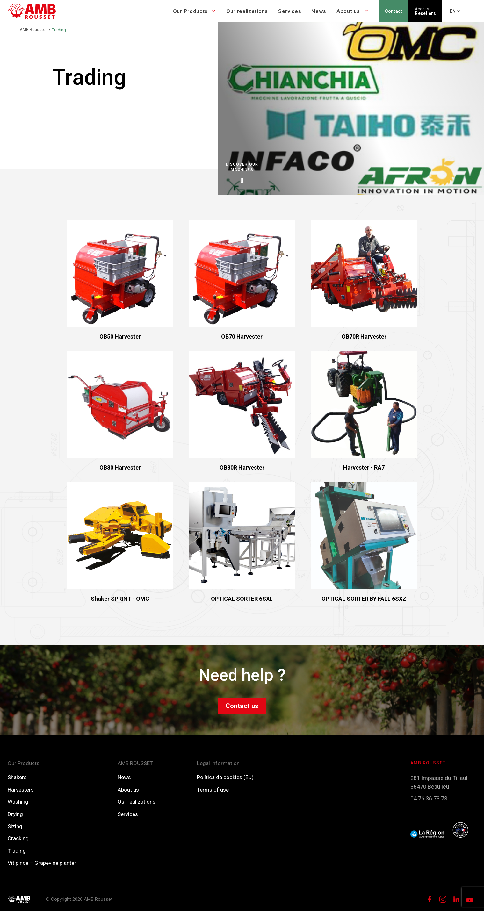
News (318, 11)
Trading (17, 851)
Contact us (242, 706)
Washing (18, 802)
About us (348, 11)
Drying (15, 814)
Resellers (425, 11)
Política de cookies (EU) (225, 777)
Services (289, 11)
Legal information (218, 763)
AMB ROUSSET (135, 763)
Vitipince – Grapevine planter (42, 863)
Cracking (18, 838)
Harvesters (21, 789)
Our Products (190, 11)
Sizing (15, 826)
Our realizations (247, 11)
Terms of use (213, 789)
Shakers (17, 777)
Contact (393, 11)
